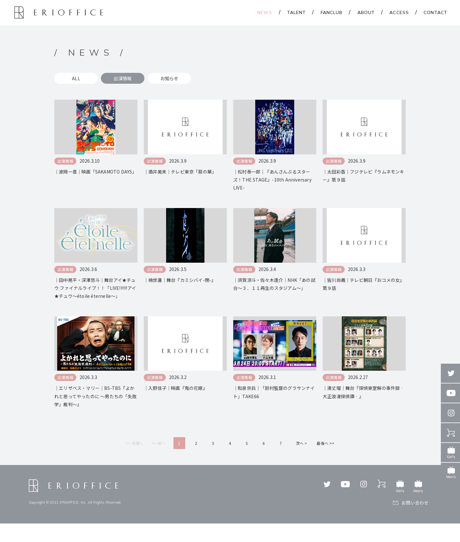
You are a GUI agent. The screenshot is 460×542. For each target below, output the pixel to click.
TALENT (296, 12)
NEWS (264, 12)
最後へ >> (325, 461)
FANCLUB (332, 12)
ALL (76, 78)
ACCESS (399, 12)
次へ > (301, 461)
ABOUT (366, 12)
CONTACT (435, 12)
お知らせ (169, 78)
